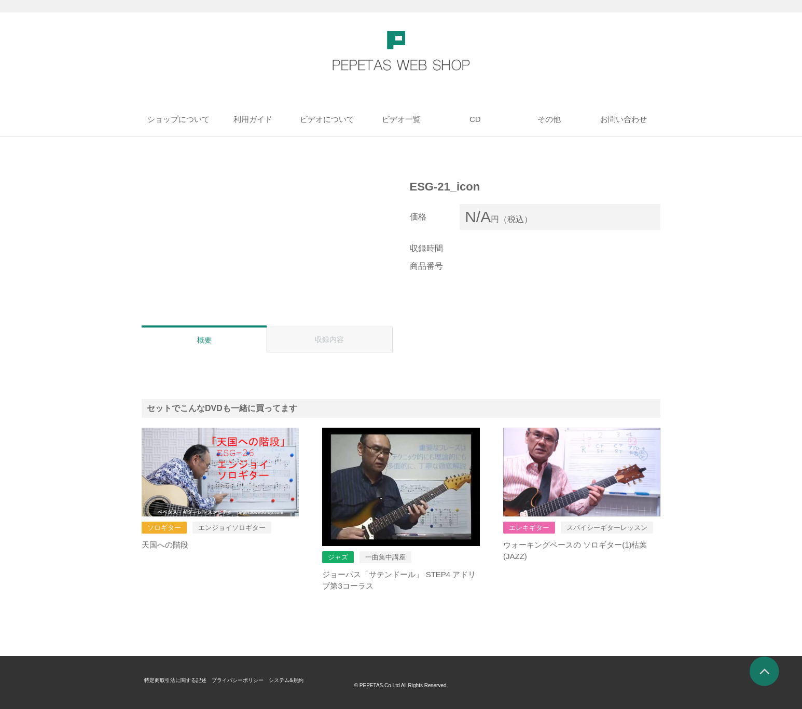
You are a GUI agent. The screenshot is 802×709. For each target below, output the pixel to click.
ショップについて (178, 119)
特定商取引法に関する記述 (181, 680)
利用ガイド (252, 119)
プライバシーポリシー (255, 680)
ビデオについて (327, 119)
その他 (549, 119)
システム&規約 (312, 680)
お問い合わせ (623, 119)
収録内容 (329, 339)
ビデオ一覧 (401, 119)
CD (475, 119)
